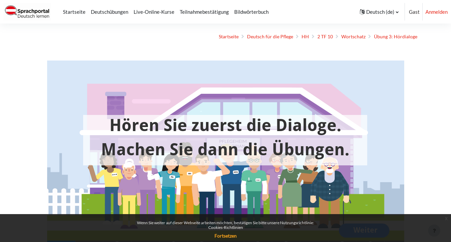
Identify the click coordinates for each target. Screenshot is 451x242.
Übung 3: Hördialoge (390, 37)
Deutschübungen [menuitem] (109, 12)
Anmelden (436, 12)
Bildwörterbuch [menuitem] (251, 12)
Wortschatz (346, 37)
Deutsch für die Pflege (259, 37)
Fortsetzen (225, 236)
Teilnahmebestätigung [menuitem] (204, 12)
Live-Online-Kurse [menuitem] (154, 12)
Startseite (215, 37)
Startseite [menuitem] (74, 12)
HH (295, 37)
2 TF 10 (316, 37)
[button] (379, 12)
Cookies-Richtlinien (225, 227)
